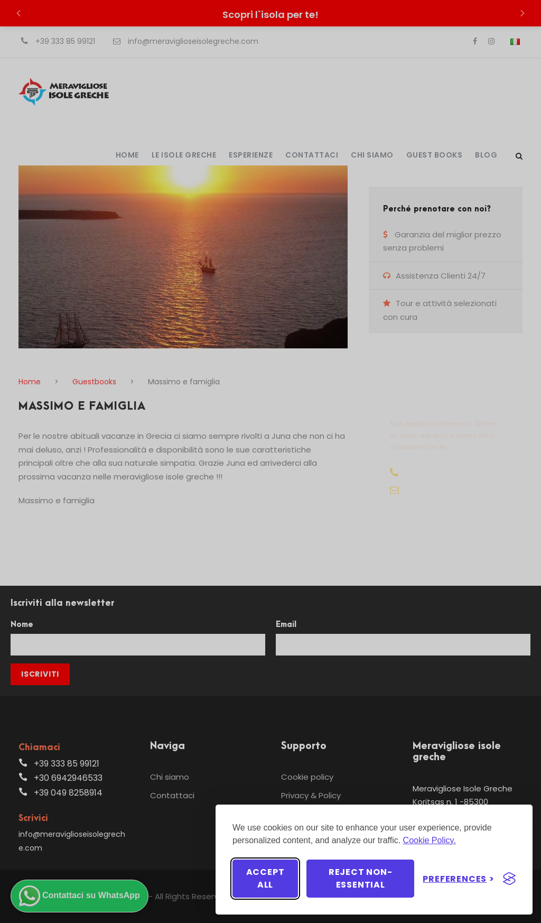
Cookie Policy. (429, 840)
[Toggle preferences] (459, 878)
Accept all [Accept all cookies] (265, 878)
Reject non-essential (361, 878)
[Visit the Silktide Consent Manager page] (509, 878)
